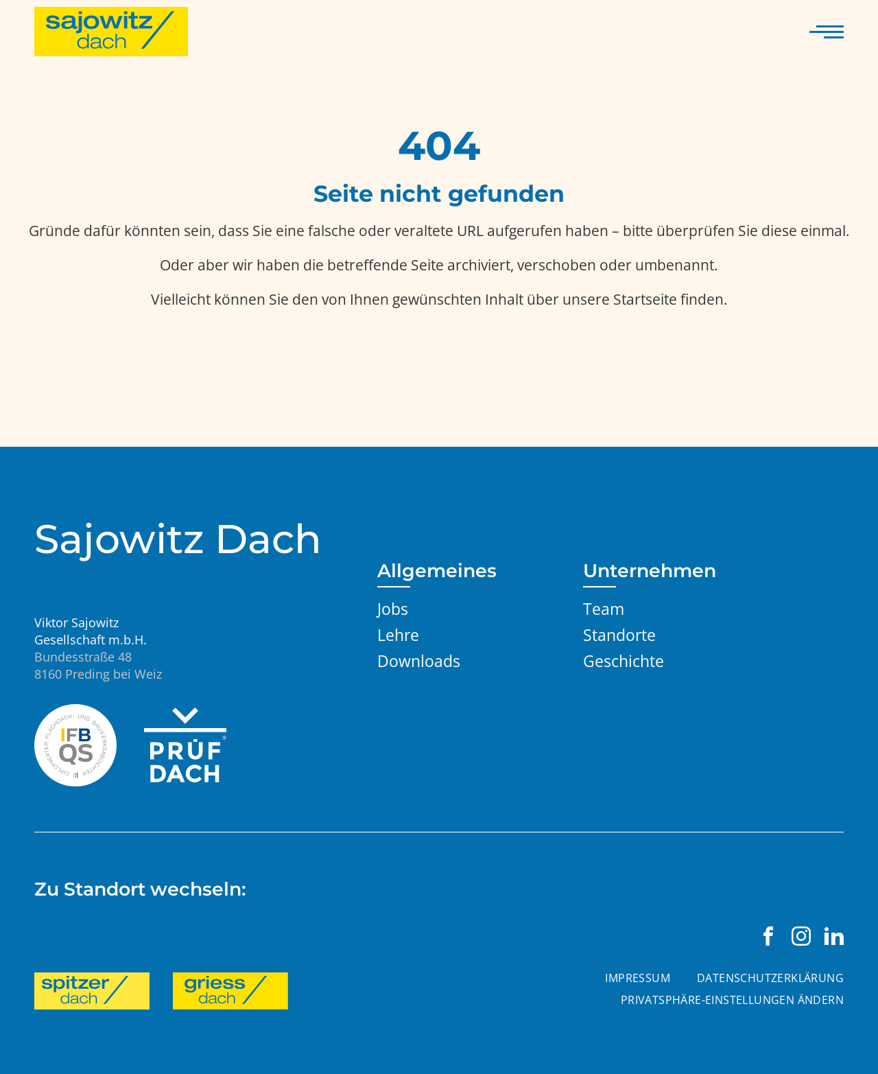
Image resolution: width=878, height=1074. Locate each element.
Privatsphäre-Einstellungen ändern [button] (732, 999)
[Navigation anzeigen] (826, 31)
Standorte (619, 635)
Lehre (398, 635)
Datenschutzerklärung (770, 977)
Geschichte (623, 661)
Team (603, 609)
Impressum (637, 977)
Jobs (392, 609)
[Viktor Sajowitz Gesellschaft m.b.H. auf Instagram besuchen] (801, 936)
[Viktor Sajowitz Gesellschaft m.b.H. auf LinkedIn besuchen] (834, 936)
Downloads (418, 661)
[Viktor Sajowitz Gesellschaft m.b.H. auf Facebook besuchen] (768, 936)
